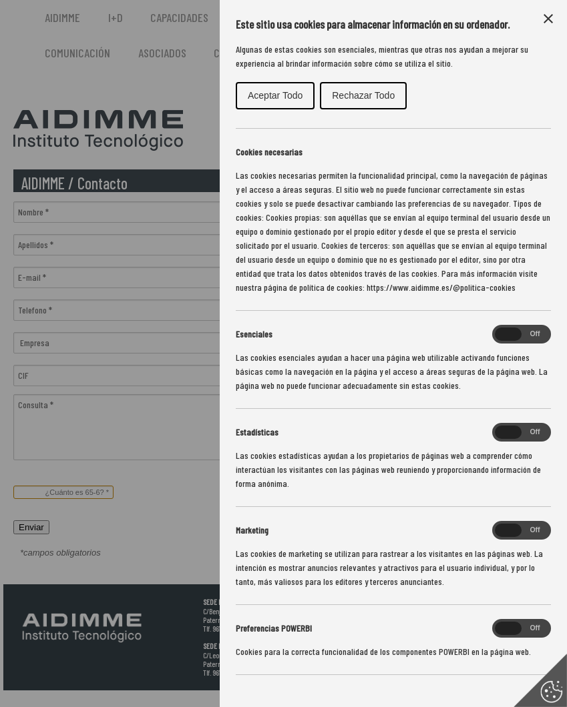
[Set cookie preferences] (540, 680)
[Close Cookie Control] (548, 19)
